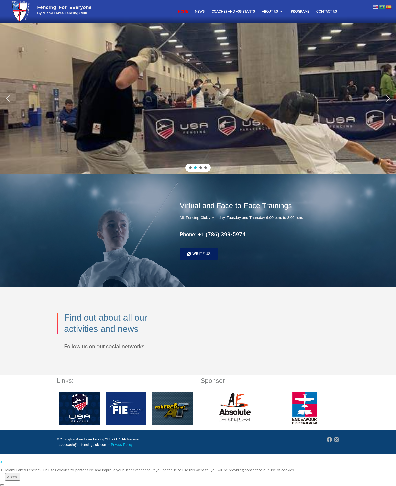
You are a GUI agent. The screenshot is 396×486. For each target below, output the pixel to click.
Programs (300, 11)
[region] (198, 98)
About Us (273, 11)
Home (183, 11)
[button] (8, 98)
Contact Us (326, 11)
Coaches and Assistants (233, 11)
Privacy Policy (122, 445)
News (200, 11)
